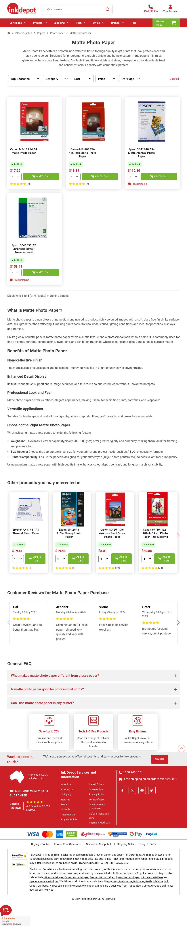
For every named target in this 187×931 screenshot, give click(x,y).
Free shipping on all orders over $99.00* (148, 779)
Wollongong (89, 885)
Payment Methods (99, 822)
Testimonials (68, 814)
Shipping (66, 794)
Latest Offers (96, 784)
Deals (64, 804)
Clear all (174, 78)
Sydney (113, 881)
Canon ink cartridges (76, 877)
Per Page (128, 79)
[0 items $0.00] (166, 23)
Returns (65, 799)
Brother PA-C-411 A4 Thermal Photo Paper (26, 531)
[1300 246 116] (151, 9)
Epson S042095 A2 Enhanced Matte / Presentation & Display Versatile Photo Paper (24, 252)
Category (54, 79)
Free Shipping (137, 183)
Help (133, 22)
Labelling (59, 22)
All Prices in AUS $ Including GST (38, 776)
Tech (79, 22)
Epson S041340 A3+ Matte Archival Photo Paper (141, 153)
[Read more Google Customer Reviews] (15, 920)
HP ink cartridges (53, 877)
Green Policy (96, 789)
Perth (148, 881)
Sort (77, 79)
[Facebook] (122, 790)
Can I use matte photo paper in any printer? (42, 703)
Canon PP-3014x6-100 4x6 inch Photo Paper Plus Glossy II (155, 533)
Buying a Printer (40, 844)
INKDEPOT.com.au (104, 898)
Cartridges (15, 22)
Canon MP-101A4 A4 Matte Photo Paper (23, 151)
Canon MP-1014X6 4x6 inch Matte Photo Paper (82, 153)
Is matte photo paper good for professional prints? (47, 689)
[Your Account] (170, 9)
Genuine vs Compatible (99, 844)
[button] (178, 535)
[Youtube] (142, 790)
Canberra (43, 885)
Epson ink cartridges (128, 877)
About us (66, 784)
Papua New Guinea (139, 885)
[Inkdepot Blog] (151, 790)
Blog (142, 844)
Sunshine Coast (72, 885)
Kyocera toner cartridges (43, 881)
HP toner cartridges (152, 877)
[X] (132, 790)
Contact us (67, 789)
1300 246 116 (130, 772)
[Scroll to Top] (181, 748)
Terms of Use (96, 799)
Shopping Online (126, 844)
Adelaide (158, 881)
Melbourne (125, 881)
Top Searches (22, 79)
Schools (65, 809)
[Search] (107, 9)
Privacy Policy (97, 794)
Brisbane (138, 881)
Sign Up (160, 759)
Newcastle (56, 885)
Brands (115, 22)
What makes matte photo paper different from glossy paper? (55, 675)
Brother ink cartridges (102, 877)
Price (101, 79)
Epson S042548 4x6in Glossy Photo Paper (69, 533)
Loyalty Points (69, 819)
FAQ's (153, 844)
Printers (37, 22)
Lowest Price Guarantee (67, 844)
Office (96, 22)
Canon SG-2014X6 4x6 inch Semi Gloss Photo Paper (112, 533)
